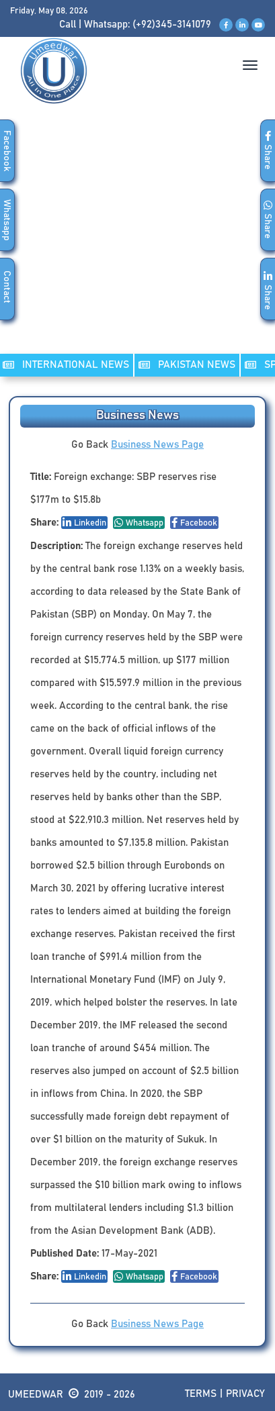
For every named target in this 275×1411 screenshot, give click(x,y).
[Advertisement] (137, 242)
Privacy (245, 1394)
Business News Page (157, 445)
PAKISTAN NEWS (187, 365)
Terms (201, 1394)
